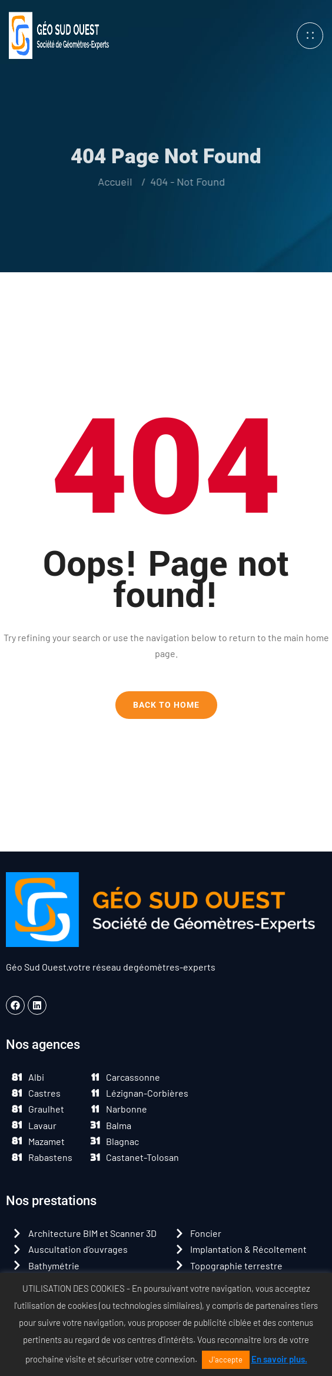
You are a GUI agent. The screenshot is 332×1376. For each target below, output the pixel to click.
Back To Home (166, 705)
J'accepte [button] (226, 1359)
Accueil (110, 181)
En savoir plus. (279, 1359)
